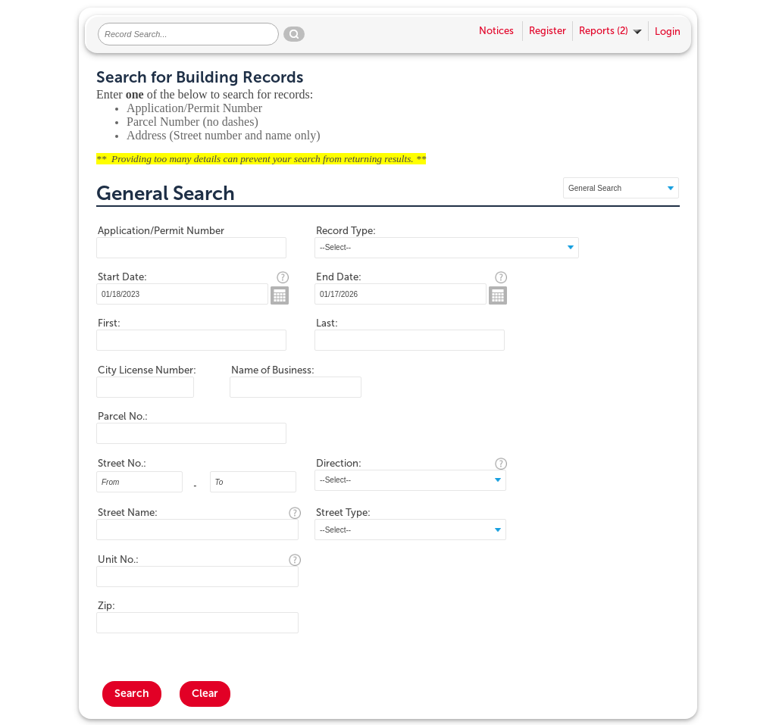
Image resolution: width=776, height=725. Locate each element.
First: (109, 323)
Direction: (338, 463)
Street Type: (343, 512)
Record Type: (346, 230)
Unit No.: (118, 559)
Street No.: (122, 463)
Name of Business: (272, 370)
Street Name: (128, 512)
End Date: (338, 277)
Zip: (106, 605)
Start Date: (122, 277)
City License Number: (147, 370)
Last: (327, 323)
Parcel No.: (123, 416)
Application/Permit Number (161, 230)
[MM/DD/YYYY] (182, 294)
